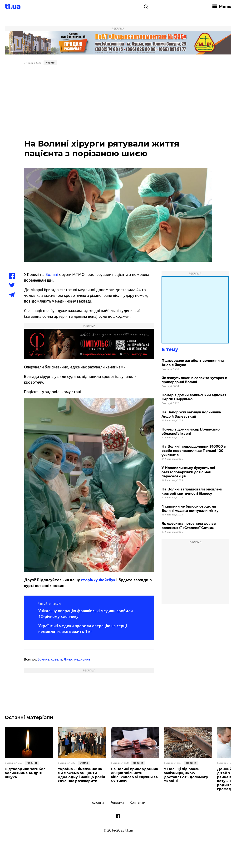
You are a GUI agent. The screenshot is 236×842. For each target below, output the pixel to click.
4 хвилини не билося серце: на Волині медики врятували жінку (190, 508)
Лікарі (68, 659)
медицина (82, 659)
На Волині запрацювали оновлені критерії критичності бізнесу (192, 491)
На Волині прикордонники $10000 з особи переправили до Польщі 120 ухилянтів (194, 451)
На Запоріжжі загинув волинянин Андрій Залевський (191, 414)
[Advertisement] (118, 102)
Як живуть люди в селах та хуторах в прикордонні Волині (194, 380)
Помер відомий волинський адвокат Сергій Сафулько (194, 397)
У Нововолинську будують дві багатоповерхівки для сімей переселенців (188, 472)
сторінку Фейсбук (98, 580)
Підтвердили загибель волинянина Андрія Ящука (193, 363)
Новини (50, 62)
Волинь (43, 659)
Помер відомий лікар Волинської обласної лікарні (191, 431)
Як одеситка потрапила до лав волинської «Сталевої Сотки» (189, 526)
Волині (51, 274)
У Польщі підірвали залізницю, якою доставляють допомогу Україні (186, 775)
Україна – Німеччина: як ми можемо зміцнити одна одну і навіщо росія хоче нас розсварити (81, 775)
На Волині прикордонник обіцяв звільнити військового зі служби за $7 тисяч (134, 775)
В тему (170, 349)
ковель (56, 659)
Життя (84, 762)
